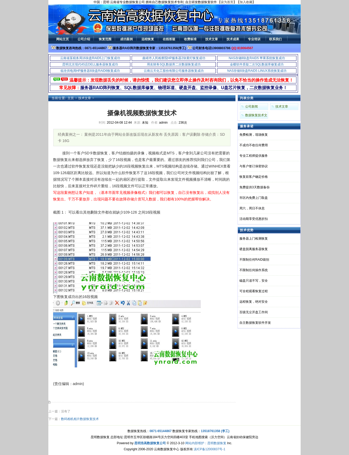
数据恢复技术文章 (256, 116)
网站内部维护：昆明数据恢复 (205, 443)
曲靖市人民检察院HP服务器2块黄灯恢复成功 (173, 58)
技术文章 (84, 98)
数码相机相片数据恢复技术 (80, 419)
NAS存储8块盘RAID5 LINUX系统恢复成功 (256, 71)
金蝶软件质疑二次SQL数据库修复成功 (257, 64)
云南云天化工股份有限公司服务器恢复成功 (174, 71)
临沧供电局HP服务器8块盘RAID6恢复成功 (90, 71)
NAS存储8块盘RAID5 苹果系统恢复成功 (257, 58)
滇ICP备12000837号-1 (209, 449)
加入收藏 (246, 2)
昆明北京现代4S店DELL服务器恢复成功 (90, 64)
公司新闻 (251, 106)
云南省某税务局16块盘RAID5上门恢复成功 (90, 58)
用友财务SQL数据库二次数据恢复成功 (174, 64)
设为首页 (227, 2)
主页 (71, 98)
